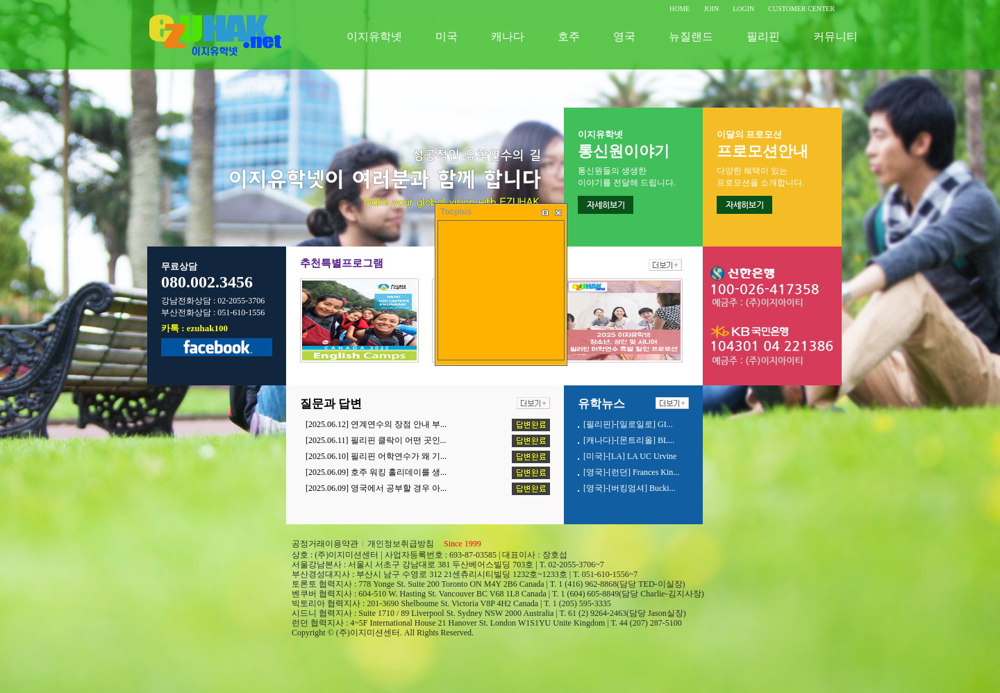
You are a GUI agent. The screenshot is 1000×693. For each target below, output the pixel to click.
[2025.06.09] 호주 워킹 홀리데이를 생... (376, 472)
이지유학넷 (374, 36)
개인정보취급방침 (400, 544)
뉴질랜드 (691, 36)
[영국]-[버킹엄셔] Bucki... (629, 488)
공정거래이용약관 (325, 544)
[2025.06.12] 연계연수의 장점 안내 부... (376, 424)
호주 (569, 36)
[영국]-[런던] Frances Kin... (631, 472)
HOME (679, 8)
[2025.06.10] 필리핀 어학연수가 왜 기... (376, 456)
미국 (446, 36)
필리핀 (763, 36)
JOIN (711, 8)
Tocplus (456, 212)
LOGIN (743, 8)
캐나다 (507, 36)
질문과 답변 (331, 403)
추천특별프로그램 (341, 263)
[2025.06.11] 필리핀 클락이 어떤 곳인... (376, 440)
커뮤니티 (835, 36)
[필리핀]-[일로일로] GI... (628, 424)
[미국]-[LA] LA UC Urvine (629, 456)
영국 (624, 36)
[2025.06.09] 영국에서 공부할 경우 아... (376, 488)
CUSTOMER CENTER (801, 8)
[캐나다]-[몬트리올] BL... (628, 440)
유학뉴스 (601, 403)
